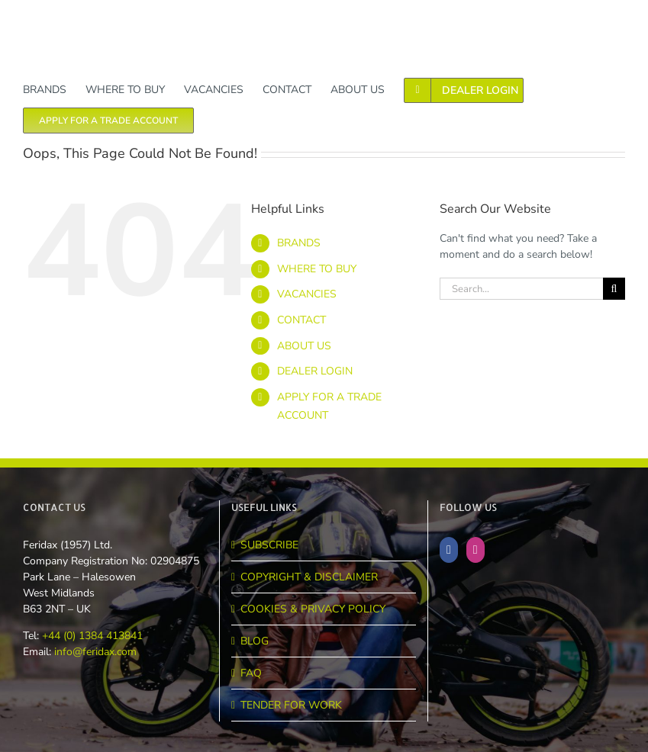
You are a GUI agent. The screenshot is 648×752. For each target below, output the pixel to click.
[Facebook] (449, 550)
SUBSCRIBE (269, 545)
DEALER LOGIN (315, 371)
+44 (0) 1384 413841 (91, 635)
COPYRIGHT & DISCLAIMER (309, 577)
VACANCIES (307, 294)
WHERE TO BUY (316, 269)
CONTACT (301, 320)
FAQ (251, 673)
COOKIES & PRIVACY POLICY (312, 609)
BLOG (254, 641)
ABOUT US (304, 346)
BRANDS (299, 243)
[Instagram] (475, 550)
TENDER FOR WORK (291, 705)
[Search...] (521, 289)
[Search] (614, 289)
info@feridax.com (95, 651)
